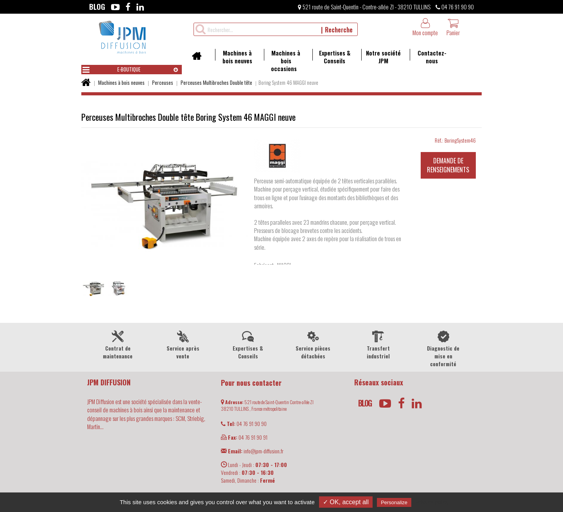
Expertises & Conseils (331, 56)
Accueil (199, 58)
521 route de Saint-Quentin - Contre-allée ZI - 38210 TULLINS (364, 6)
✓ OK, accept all (346, 502)
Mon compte (425, 27)
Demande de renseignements (448, 165)
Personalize (394, 502)
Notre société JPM (381, 56)
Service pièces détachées (313, 344)
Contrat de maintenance (118, 344)
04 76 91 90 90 (455, 6)
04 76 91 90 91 (244, 437)
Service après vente (183, 344)
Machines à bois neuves (233, 56)
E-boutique (111, 69)
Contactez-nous (428, 56)
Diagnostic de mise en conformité (443, 348)
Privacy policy (432, 502)
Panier (453, 27)
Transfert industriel (378, 344)
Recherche (339, 29)
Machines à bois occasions (282, 60)
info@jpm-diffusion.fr (252, 451)
